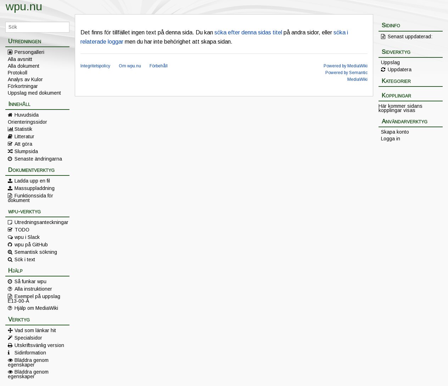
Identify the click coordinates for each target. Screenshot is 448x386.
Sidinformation (30, 352)
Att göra (23, 143)
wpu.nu (24, 6)
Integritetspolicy (95, 65)
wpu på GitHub (31, 244)
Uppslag (390, 62)
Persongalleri (29, 52)
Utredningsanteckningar (41, 222)
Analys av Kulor (25, 79)
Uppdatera (399, 69)
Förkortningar (23, 86)
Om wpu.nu (130, 65)
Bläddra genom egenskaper (28, 362)
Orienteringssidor (27, 122)
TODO (22, 229)
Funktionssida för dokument (30, 197)
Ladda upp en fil (32, 180)
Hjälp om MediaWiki (36, 308)
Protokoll (17, 73)
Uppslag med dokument (34, 93)
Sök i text (25, 259)
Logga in (390, 138)
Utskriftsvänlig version (39, 345)
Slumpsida (26, 151)
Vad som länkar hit (35, 330)
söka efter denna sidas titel (248, 32)
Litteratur (24, 136)
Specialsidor (28, 337)
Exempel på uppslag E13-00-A (34, 298)
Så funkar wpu (30, 281)
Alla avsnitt (20, 59)
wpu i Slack (27, 237)
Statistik (23, 129)
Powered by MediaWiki (346, 65)
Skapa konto (395, 132)
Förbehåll (159, 65)
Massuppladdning (35, 188)
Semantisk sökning (36, 252)
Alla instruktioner (33, 288)
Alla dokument (23, 66)
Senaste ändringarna (38, 158)
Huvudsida (27, 114)
